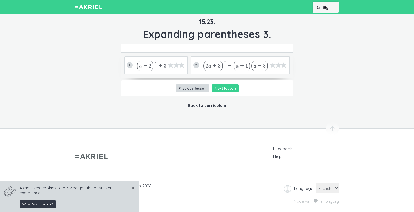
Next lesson (225, 88)
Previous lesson (192, 88)
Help (277, 156)
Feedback (282, 148)
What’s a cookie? (37, 204)
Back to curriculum (207, 105)
